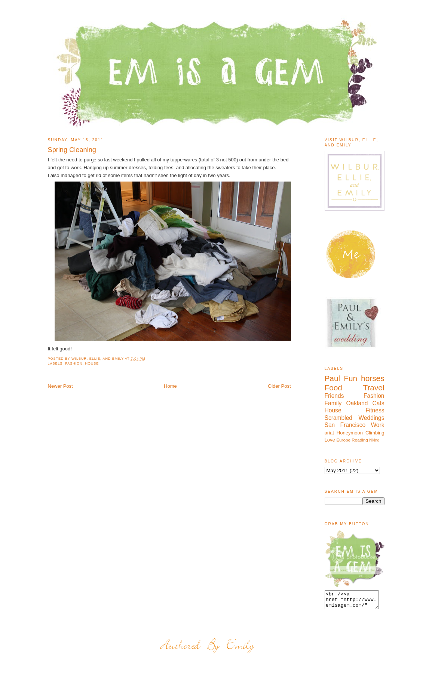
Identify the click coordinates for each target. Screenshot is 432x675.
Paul (332, 378)
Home (170, 386)
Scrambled (339, 418)
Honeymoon (350, 433)
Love (330, 440)
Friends (334, 396)
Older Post (279, 386)
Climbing (374, 433)
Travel (373, 387)
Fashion (73, 363)
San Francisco (345, 425)
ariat (329, 433)
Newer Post (60, 386)
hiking (374, 440)
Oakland (357, 403)
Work (377, 425)
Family (333, 403)
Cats (378, 403)
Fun (350, 378)
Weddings (371, 418)
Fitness (374, 410)
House (92, 363)
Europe (343, 439)
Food (333, 387)
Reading (360, 439)
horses (372, 378)
